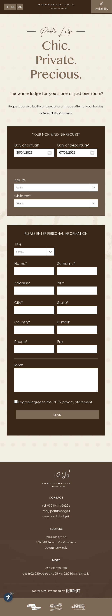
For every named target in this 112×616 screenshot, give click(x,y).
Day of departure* (73, 145)
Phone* (20, 341)
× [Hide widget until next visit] (11, 593)
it (7, 7)
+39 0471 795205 (58, 506)
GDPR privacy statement (72, 402)
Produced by (64, 591)
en (13, 7)
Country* (22, 322)
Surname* (66, 263)
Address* (22, 283)
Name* (20, 263)
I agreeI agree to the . (55, 402)
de (20, 7)
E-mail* (64, 322)
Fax (60, 341)
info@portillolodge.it (56, 511)
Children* (22, 195)
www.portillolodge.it (56, 516)
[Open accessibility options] (8, 597)
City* (18, 302)
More (18, 364)
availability (101, 7)
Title (18, 244)
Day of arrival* (26, 145)
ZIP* (60, 283)
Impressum (39, 591)
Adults (20, 180)
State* (62, 302)
